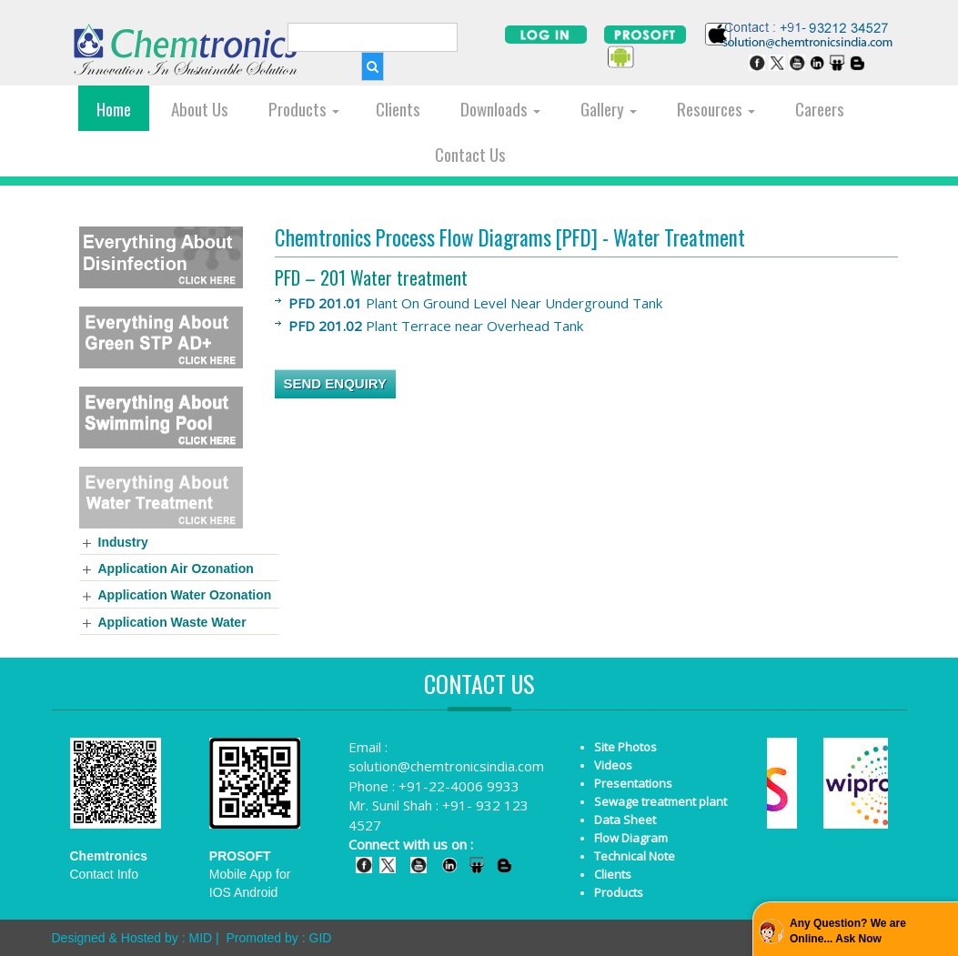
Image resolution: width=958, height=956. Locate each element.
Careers (819, 108)
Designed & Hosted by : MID (132, 938)
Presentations (633, 783)
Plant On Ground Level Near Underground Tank (475, 303)
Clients (398, 108)
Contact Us (470, 153)
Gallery (608, 108)
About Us (199, 108)
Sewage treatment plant (660, 801)
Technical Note (634, 856)
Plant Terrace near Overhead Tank (435, 326)
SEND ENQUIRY (336, 383)
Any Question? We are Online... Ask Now (848, 931)
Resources (716, 108)
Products (303, 108)
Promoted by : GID (278, 938)
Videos (613, 765)
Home (113, 108)
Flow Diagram (631, 838)
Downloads (500, 108)
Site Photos (625, 747)
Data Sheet (625, 819)
